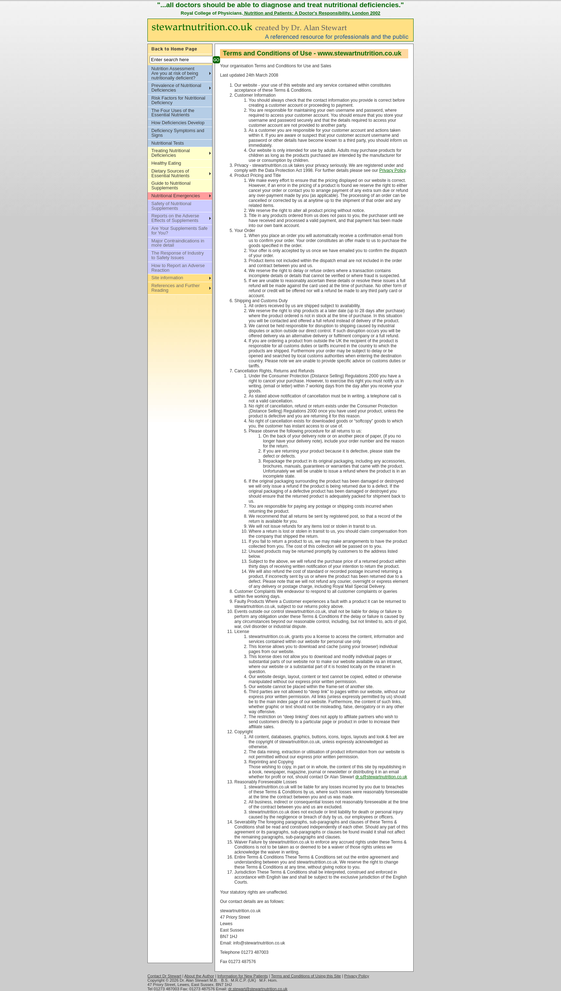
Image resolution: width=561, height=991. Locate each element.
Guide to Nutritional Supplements (171, 185)
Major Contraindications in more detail (177, 243)
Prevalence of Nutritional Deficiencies (176, 88)
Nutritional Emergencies (175, 195)
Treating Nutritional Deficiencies (170, 153)
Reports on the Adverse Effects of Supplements (175, 218)
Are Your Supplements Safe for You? (179, 231)
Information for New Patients (243, 976)
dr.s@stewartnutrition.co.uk (381, 776)
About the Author (199, 976)
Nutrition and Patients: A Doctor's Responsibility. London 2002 (311, 13)
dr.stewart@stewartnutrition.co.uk (258, 989)
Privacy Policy (392, 170)
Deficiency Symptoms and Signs (177, 133)
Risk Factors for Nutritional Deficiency (178, 100)
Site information (167, 277)
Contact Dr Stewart (164, 976)
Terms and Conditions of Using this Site (306, 976)
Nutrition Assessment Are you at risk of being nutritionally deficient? (174, 73)
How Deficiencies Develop (178, 122)
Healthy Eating (166, 163)
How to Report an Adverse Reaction (178, 268)
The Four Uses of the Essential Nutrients (172, 113)
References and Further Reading (175, 288)
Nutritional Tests (167, 143)
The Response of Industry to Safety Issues (177, 255)
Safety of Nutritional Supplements (171, 206)
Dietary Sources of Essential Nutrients (170, 173)
